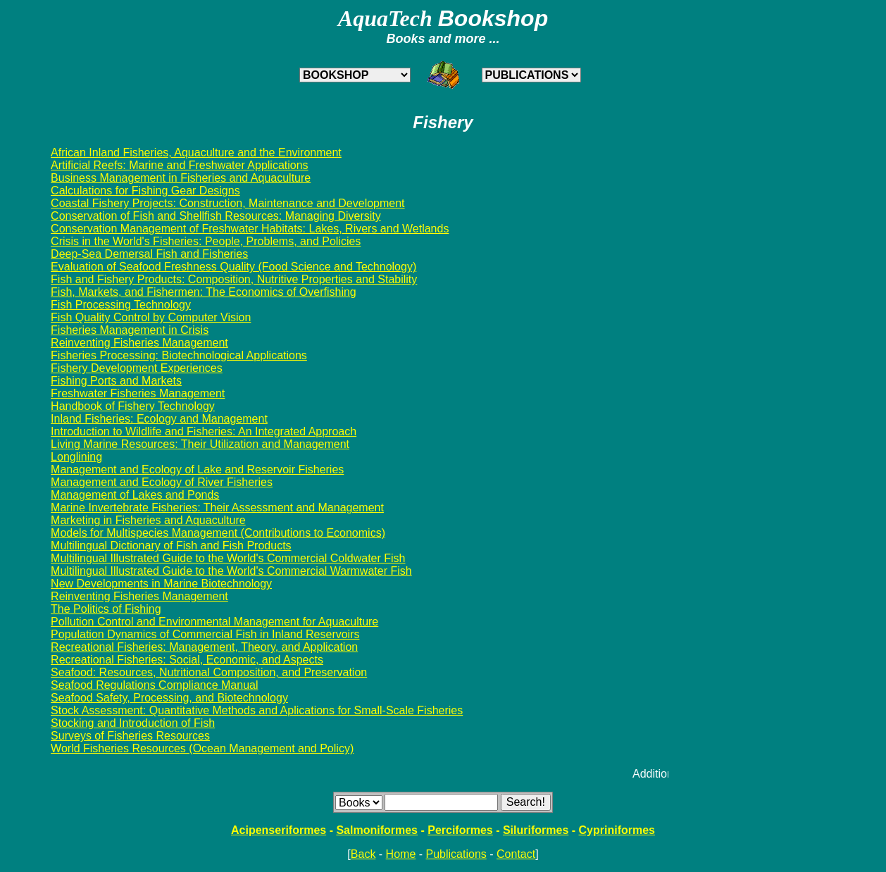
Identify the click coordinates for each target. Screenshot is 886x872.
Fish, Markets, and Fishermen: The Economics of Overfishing (203, 292)
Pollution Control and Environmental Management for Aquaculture (214, 622)
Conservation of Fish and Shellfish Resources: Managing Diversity (216, 216)
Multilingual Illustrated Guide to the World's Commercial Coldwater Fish (228, 558)
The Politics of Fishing (106, 609)
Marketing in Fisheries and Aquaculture (148, 520)
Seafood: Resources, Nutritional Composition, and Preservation (209, 672)
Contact (516, 854)
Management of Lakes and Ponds (135, 495)
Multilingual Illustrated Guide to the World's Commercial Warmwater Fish (231, 571)
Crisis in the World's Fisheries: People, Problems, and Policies (206, 241)
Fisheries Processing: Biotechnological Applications (179, 355)
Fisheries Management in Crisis (129, 330)
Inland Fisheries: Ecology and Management (159, 419)
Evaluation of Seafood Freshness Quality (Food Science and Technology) (233, 267)
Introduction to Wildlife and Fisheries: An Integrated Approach (203, 431)
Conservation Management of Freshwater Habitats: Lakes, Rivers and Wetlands (250, 229)
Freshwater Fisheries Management (138, 393)
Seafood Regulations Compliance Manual (154, 685)
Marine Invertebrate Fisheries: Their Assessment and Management (217, 507)
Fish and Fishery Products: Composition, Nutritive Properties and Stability (234, 279)
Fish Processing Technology (121, 305)
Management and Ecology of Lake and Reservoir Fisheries (197, 469)
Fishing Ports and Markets (116, 381)
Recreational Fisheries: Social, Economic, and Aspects (187, 660)
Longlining (76, 457)
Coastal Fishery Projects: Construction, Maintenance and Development (227, 203)
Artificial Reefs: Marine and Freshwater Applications (179, 165)
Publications (456, 854)
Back (363, 854)
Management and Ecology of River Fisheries (162, 482)
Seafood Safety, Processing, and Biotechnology (169, 698)
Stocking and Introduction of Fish (133, 723)
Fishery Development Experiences (137, 368)
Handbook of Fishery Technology (133, 406)
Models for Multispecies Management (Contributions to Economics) (218, 533)
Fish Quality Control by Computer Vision (151, 317)
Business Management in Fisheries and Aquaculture (181, 178)
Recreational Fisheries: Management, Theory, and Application (204, 647)
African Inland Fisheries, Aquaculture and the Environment (196, 152)
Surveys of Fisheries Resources (130, 736)
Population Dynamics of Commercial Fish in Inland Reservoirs (205, 634)
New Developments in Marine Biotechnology (161, 584)
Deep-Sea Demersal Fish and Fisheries (149, 254)
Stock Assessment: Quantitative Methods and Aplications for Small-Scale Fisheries (257, 710)
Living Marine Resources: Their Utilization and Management (200, 444)
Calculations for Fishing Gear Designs (145, 191)
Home (401, 854)
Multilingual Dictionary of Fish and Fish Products (171, 546)
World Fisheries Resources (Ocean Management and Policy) (202, 748)
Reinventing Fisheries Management (139, 343)
